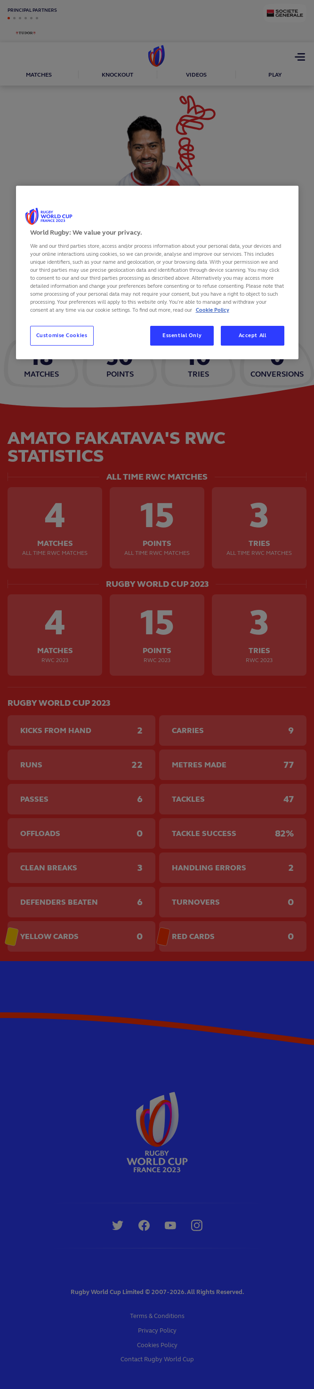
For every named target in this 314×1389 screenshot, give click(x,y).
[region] (157, 272)
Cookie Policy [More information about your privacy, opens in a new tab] (212, 310)
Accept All (252, 335)
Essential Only (181, 335)
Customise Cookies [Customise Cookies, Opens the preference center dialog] (62, 335)
